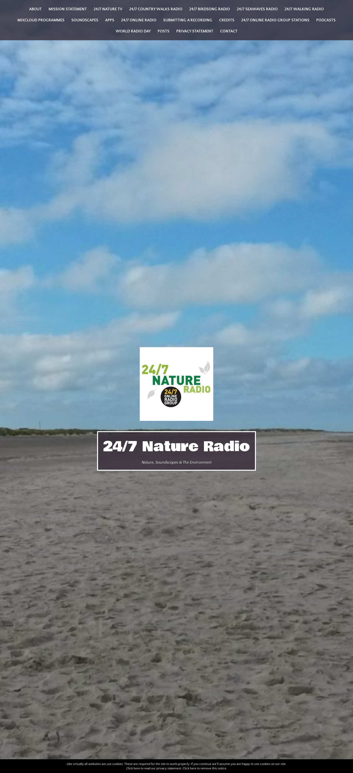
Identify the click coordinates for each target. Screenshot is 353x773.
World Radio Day (133, 31)
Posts (163, 31)
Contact (229, 31)
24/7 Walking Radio (304, 9)
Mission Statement (68, 9)
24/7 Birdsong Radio (209, 9)
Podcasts (326, 20)
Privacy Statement (194, 31)
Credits (226, 20)
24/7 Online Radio (138, 20)
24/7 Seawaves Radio (257, 9)
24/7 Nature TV (108, 9)
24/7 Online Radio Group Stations (275, 20)
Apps (109, 20)
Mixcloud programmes (40, 20)
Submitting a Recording (187, 20)
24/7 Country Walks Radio (155, 9)
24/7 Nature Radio (176, 446)
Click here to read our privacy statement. (154, 768)
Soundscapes (84, 20)
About (35, 9)
